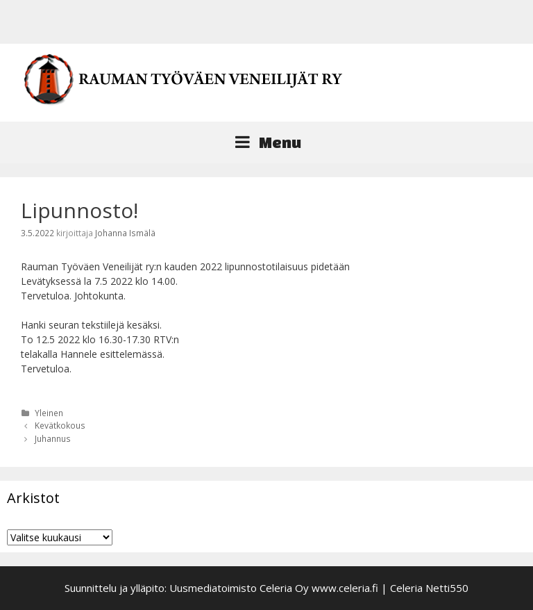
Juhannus (53, 438)
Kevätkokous (60, 425)
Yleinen (49, 412)
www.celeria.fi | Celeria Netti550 (390, 588)
